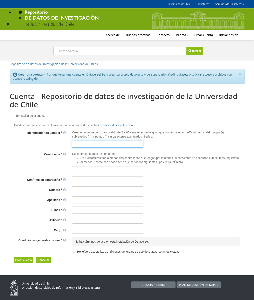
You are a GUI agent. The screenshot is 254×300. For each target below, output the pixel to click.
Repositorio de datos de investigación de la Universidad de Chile (53, 64)
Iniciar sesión (228, 35)
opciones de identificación (116, 125)
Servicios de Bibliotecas (230, 4)
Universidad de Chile (179, 4)
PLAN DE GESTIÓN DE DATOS (198, 285)
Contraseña (55, 154)
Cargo (60, 230)
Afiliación (57, 220)
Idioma (182, 35)
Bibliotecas (203, 4)
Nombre (57, 189)
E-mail (58, 210)
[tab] (29, 115)
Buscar (194, 51)
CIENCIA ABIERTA (153, 285)
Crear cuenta (203, 35)
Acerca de (113, 35)
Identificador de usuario (46, 132)
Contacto (163, 35)
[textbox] (107, 144)
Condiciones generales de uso (42, 240)
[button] (23, 260)
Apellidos (56, 200)
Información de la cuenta (29, 115)
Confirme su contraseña (46, 179)
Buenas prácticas (138, 35)
